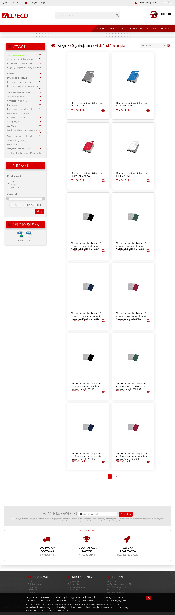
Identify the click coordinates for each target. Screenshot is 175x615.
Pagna (13, 184)
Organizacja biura (82, 45)
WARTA (13, 187)
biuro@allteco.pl (35, 3)
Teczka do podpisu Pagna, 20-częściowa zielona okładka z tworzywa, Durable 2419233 (131, 246)
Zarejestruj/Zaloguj (149, 3)
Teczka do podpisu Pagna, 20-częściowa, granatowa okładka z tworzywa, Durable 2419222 (87, 316)
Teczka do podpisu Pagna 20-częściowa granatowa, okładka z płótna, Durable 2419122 (87, 456)
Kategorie (63, 45)
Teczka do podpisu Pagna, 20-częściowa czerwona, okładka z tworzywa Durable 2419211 (132, 316)
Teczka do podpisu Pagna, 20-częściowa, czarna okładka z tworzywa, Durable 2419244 (86, 246)
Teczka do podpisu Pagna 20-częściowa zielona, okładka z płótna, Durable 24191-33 (131, 386)
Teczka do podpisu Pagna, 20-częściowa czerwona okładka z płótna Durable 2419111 (131, 456)
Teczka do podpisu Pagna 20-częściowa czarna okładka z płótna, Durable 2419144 (86, 386)
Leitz (12, 181)
